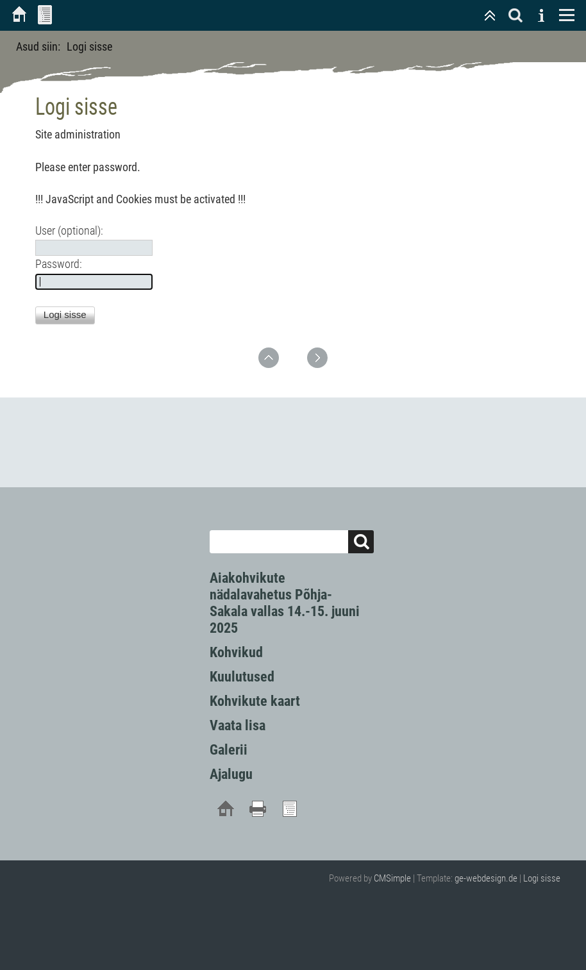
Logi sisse (541, 878)
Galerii (228, 750)
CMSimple (392, 878)
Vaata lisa (237, 725)
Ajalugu (231, 774)
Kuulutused (242, 677)
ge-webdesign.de (486, 878)
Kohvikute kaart (255, 701)
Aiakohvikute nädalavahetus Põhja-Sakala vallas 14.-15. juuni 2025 (285, 603)
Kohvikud (236, 652)
